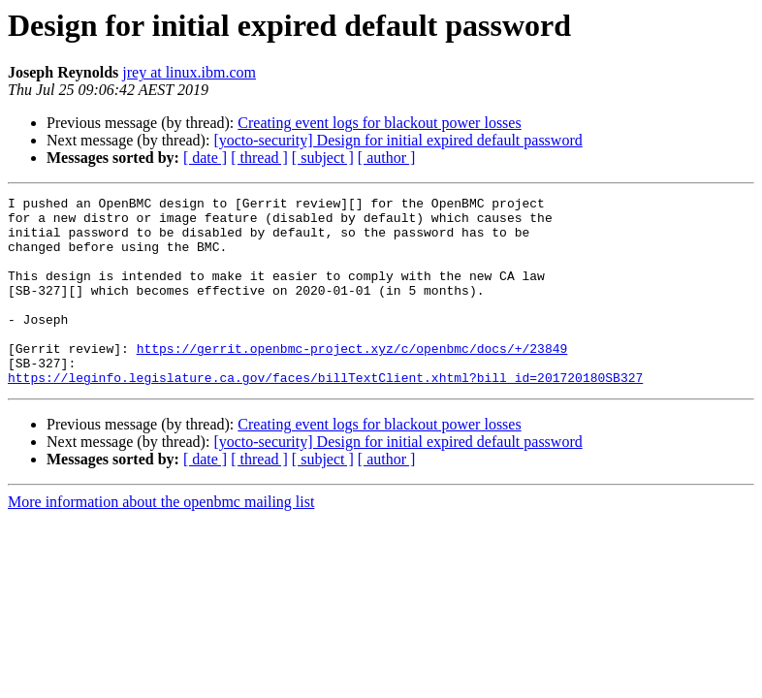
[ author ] (387, 157)
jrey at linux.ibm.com (189, 72)
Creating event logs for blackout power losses (379, 122)
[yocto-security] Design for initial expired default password (397, 140)
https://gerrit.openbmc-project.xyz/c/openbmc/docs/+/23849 (352, 380)
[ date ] (205, 157)
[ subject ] (323, 157)
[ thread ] (259, 157)
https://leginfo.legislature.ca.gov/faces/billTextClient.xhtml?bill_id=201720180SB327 (325, 415)
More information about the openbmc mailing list (161, 539)
